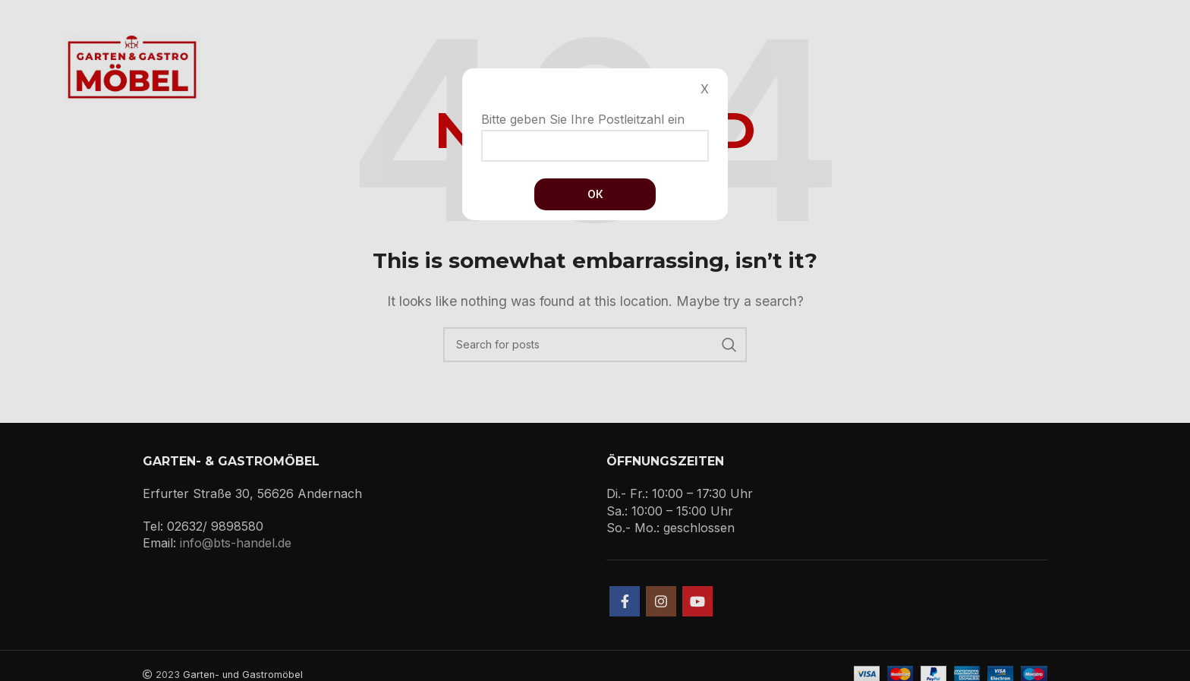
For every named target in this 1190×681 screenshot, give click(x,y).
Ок (595, 194)
